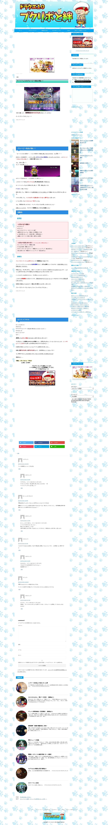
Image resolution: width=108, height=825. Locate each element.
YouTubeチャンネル (56, 30)
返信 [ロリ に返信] (19, 589)
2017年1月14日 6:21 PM (23, 543)
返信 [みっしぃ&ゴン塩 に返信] (19, 509)
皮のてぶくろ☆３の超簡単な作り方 (79, 253)
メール (19, 650)
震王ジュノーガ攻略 (33, 740)
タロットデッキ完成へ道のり (78, 247)
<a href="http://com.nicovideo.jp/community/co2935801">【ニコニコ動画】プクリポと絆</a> (82, 96)
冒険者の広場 (44, 30)
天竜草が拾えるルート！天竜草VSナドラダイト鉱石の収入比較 (86, 187)
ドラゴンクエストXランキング (42, 386)
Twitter (68, 30)
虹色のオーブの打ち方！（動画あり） (80, 308)
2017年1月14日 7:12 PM (25, 520)
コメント (20, 625)
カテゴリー (74, 386)
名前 (19, 644)
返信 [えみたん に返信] (22, 488)
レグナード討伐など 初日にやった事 (38, 683)
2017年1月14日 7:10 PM (25, 479)
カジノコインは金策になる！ (78, 262)
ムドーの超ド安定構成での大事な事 (79, 268)
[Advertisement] (42, 45)
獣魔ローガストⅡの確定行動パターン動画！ (40, 754)
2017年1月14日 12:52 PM (23, 464)
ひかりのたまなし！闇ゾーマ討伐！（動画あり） (41, 697)
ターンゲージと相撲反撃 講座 (78, 275)
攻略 (18, 453)
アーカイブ (74, 394)
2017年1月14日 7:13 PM (25, 561)
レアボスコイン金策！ (76, 310)
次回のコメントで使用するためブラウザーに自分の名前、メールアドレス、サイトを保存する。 (40, 662)
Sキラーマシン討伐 (33, 783)
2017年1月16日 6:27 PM (25, 600)
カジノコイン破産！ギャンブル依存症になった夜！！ (33, 799)
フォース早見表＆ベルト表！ (78, 281)
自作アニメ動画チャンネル (80, 30)
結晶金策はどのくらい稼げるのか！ (79, 303)
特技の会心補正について (77, 277)
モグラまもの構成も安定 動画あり (37, 768)
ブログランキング (32, 30)
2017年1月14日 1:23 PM (23, 500)
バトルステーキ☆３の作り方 (78, 297)
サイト (19, 655)
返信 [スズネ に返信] (19, 468)
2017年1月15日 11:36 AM (23, 582)
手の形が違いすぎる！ (25, 797)
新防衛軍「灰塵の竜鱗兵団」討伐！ (37, 725)
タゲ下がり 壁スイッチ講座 (77, 273)
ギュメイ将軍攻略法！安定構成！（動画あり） (40, 711)
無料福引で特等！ (84, 163)
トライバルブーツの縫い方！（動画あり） (81, 311)
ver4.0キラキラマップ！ (77, 260)
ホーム (20, 30)
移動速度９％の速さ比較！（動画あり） (80, 286)
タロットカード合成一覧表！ (78, 246)
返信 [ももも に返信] (19, 550)
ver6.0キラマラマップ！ (77, 134)
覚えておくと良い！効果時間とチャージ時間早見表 (86, 150)
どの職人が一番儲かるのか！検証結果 (80, 306)
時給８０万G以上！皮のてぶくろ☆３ (80, 304)
